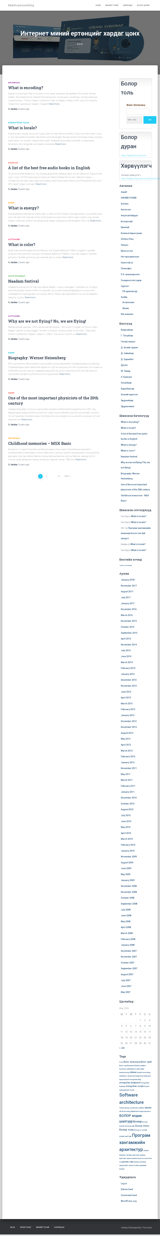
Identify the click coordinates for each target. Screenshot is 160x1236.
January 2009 (127, 880)
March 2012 (127, 750)
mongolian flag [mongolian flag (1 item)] (135, 1079)
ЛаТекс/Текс (127, 239)
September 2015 (129, 633)
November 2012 (129, 727)
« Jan (122, 1048)
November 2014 (129, 644)
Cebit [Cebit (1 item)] (138, 1069)
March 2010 (127, 839)
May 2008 (125, 921)
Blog (12, 1227)
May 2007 (125, 992)
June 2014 (126, 656)
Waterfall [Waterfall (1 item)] (134, 1111)
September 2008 (129, 904)
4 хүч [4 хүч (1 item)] (121, 1062)
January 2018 (127, 580)
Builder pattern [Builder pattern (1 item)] (140, 1066)
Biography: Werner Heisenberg (37, 357)
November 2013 (129, 686)
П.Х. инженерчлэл (130, 274)
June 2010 (126, 821)
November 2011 (129, 768)
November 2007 (129, 957)
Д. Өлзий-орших (129, 347)
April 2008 (126, 927)
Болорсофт (127, 221)
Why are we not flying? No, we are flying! (47, 321)
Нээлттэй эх (127, 262)
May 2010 (125, 827)
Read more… (55, 104)
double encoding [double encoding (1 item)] (143, 1072)
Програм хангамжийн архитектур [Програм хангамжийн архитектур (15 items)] (134, 1142)
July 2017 (125, 597)
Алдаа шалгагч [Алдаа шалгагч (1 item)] (144, 1111)
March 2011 (127, 780)
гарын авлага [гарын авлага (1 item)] (131, 1158)
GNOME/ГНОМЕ (129, 198)
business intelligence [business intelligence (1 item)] (127, 1069)
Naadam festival (23, 281)
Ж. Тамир (125, 371)
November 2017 (129, 586)
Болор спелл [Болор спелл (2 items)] (142, 1126)
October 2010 (127, 803)
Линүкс (124, 245)
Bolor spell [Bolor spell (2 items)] (146, 1062)
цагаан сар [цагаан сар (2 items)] (127, 1161)
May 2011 (125, 774)
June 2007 (126, 986)
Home (98, 5)
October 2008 (127, 898)
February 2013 (128, 709)
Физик (11, 203)
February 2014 (128, 668)
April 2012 (126, 745)
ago (24, 109)
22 (59, 476)
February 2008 (128, 939)
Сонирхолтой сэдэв (131, 280)
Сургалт (125, 286)
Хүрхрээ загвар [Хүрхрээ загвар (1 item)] (125, 1155)
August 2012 (127, 733)
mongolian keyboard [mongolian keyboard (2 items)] (130, 1082)
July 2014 (125, 650)
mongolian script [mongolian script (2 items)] (134, 1086)
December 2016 (129, 609)
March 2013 (127, 703)
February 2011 (128, 786)
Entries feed (127, 1189)
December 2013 (129, 680)
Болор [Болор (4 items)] (137, 1121)
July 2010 (125, 815)
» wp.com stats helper (125, 565)
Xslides (124, 204)
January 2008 (127, 945)
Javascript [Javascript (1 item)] (131, 1076)
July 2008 (125, 909)
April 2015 (126, 638)
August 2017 (127, 591)
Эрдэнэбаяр (127, 400)
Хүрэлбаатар (127, 388)
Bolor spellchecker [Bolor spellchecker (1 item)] (126, 1066)
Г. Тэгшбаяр (127, 335)
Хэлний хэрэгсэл (129, 394)
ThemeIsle (147, 1227)
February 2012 (128, 756)
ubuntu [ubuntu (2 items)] (148, 1107)
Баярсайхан (127, 330)
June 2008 (126, 915)
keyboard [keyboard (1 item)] (139, 1076)
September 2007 (129, 968)
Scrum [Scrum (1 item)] (132, 1090)
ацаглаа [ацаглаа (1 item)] (135, 1155)
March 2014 (127, 662)
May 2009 (125, 874)
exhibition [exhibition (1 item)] (123, 1076)
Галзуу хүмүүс (128, 341)
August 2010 (127, 809)
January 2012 (127, 762)
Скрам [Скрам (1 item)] (146, 1150)
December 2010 (129, 797)
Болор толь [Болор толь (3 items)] (126, 1129)
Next (67, 476)
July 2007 (125, 980)
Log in (124, 1183)
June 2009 (126, 868)
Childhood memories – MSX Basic (39, 443)
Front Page (25, 1227)
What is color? (21, 244)
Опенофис (126, 268)
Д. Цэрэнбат (127, 359)
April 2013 (126, 697)
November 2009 (129, 856)
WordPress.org (129, 1201)
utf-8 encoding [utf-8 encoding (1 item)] (125, 1111)
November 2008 (129, 892)
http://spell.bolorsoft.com (133, 155)
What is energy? (23, 207)
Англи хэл (13, 163)
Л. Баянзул (126, 377)
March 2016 (127, 615)
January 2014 (127, 674)
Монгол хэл (127, 251)
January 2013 (127, 715)
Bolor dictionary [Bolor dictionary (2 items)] (132, 1062)
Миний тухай (111, 5)
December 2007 (129, 951)
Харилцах (127, 5)
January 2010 (127, 851)
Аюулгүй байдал (16, 276)
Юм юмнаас (14, 83)
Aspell (124, 192)
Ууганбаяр (126, 383)
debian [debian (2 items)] (133, 1072)
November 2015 (129, 621)
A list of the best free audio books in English (49, 167)
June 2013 (126, 692)
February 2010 (128, 845)
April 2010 (126, 833)
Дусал (124, 365)
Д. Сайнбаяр (127, 353)
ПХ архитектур (129, 291)
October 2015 (127, 627)
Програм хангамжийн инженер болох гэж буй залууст (136, 533)
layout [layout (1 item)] (126, 1079)
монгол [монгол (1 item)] (141, 1158)
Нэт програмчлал (130, 256)
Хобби (124, 297)
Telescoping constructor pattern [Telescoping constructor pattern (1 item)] (131, 1108)
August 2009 (127, 862)
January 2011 (127, 792)
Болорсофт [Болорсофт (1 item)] (130, 1126)
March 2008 (127, 933)
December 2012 (129, 721)
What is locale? (22, 127)
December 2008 (129, 886)
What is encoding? (25, 87)
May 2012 (125, 739)
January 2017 (127, 603)
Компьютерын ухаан (18, 123)
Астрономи (14, 239)
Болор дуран (143, 5)
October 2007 (127, 962)
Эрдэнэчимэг (127, 406)
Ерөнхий (125, 227)
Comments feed (129, 1195)
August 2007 (127, 974)
